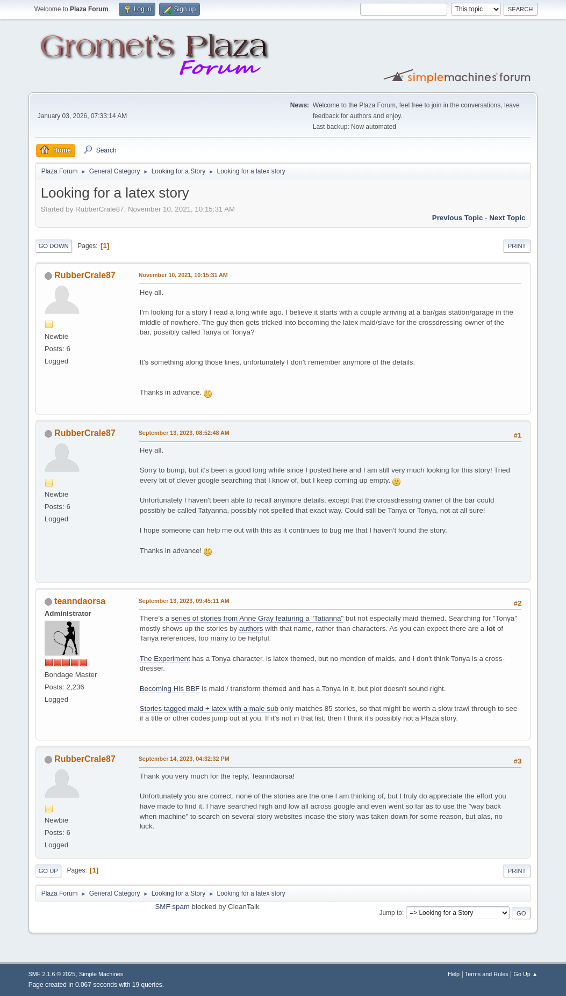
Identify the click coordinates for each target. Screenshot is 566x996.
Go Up (48, 871)
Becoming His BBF (170, 689)
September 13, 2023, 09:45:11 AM (184, 601)
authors (251, 628)
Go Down (54, 246)
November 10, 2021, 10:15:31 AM (183, 275)
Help (454, 974)
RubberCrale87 (85, 275)
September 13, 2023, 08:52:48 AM (184, 433)
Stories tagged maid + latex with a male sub (209, 708)
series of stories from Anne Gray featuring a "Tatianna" (257, 618)
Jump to (390, 913)
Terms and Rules (486, 974)
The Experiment (165, 659)
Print (517, 246)
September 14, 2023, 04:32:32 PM (184, 758)
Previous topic (457, 218)
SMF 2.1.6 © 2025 (52, 974)
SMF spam (172, 907)
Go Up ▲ (526, 974)
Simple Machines (101, 974)
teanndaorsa (79, 601)
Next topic (507, 218)
